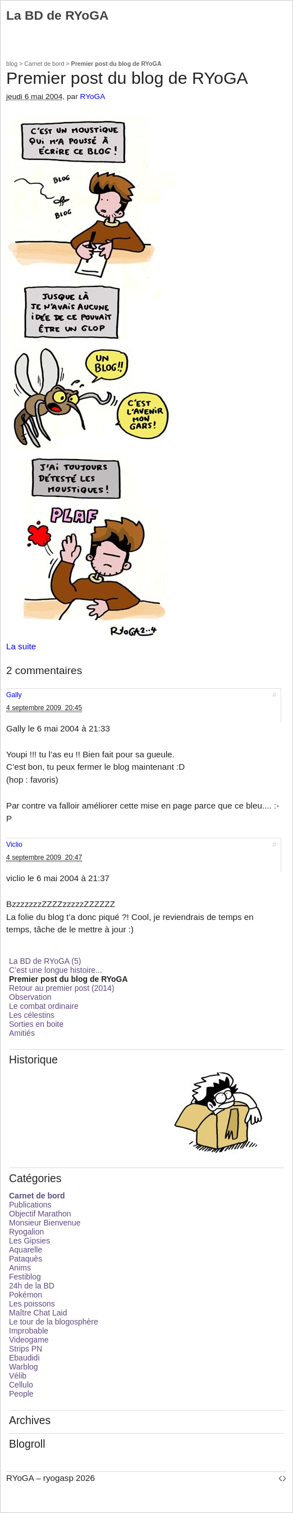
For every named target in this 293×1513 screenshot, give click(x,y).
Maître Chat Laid (38, 1312)
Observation (30, 997)
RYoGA (93, 96)
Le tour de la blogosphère (53, 1321)
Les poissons (32, 1303)
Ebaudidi (24, 1357)
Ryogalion (26, 1231)
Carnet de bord (44, 63)
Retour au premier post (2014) (62, 988)
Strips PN (25, 1348)
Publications (30, 1204)
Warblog (23, 1366)
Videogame (29, 1339)
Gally (14, 695)
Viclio (14, 844)
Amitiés (22, 1033)
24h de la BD (31, 1285)
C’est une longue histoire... (55, 970)
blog (11, 63)
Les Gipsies (29, 1240)
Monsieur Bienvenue (45, 1222)
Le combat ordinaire (44, 1006)
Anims (20, 1267)
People (21, 1393)
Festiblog (25, 1276)
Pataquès (25, 1258)
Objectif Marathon (40, 1213)
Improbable (28, 1330)
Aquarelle (25, 1249)
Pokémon (25, 1294)
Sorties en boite (36, 1024)
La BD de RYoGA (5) (45, 961)
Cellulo (21, 1384)
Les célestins (31, 1015)
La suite (21, 646)
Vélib (17, 1375)
